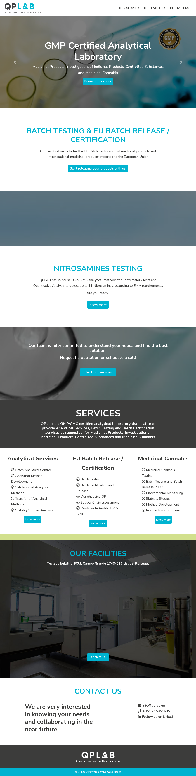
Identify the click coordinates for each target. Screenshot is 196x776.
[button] (14, 62)
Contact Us (98, 657)
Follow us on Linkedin (158, 716)
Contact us (179, 8)
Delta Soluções (112, 772)
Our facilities (155, 8)
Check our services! (98, 372)
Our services (129, 8)
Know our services (98, 81)
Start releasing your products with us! (98, 168)
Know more (98, 305)
